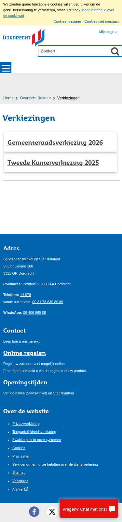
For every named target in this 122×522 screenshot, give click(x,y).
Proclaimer (21, 456)
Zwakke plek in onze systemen (36, 440)
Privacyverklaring (26, 424)
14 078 (25, 295)
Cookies (18, 448)
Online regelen (24, 352)
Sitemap (18, 472)
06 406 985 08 (34, 312)
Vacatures (20, 481)
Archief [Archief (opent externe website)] (17, 489)
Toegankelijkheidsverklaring (34, 432)
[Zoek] (115, 51)
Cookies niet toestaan (101, 21)
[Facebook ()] (34, 511)
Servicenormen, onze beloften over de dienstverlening (55, 464)
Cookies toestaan (67, 21)
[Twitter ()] (52, 511)
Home (8, 98)
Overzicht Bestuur (35, 98)
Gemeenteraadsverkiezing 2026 (55, 142)
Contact (14, 330)
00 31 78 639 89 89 (47, 302)
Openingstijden (25, 382)
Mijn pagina (108, 32)
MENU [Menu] (5, 67)
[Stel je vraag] (89, 508)
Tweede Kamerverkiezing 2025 (53, 162)
